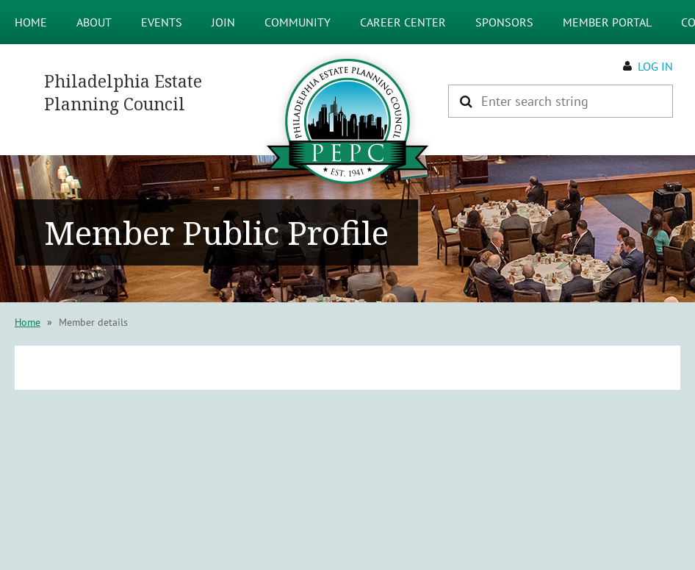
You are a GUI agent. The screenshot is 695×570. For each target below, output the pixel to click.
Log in (655, 66)
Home (27, 322)
